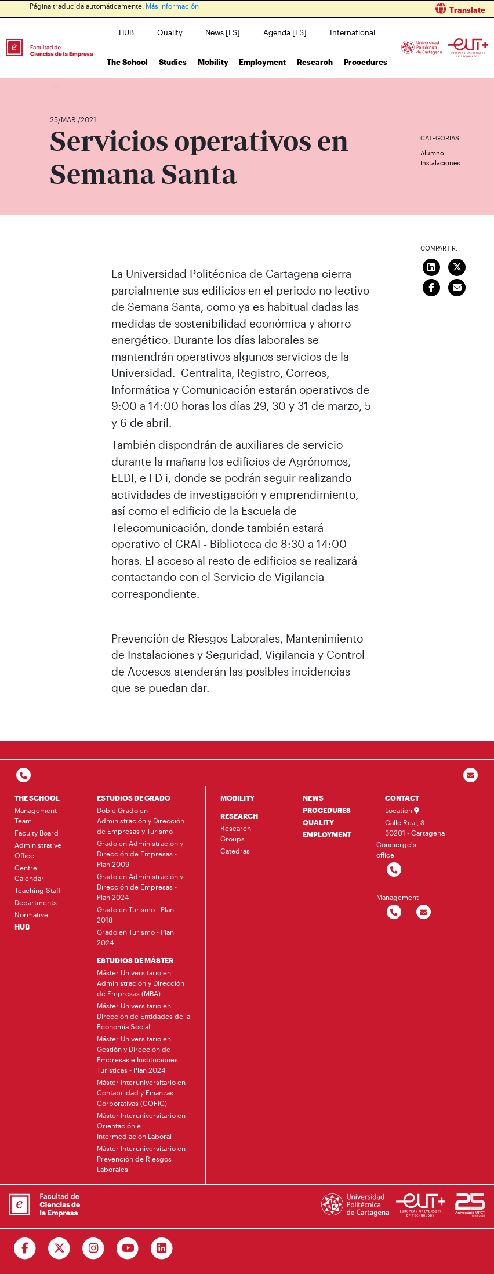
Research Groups (235, 833)
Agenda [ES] (285, 32)
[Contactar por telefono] (23, 775)
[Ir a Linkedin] (162, 1248)
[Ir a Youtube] (127, 1248)
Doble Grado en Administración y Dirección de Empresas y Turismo (140, 820)
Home (60, 85)
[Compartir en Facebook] (431, 286)
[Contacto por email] (470, 775)
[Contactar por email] (423, 912)
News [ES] (222, 32)
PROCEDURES (327, 810)
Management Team (35, 815)
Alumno (432, 153)
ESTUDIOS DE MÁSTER (135, 960)
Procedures (365, 62)
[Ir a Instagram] (93, 1248)
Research (315, 62)
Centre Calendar (29, 872)
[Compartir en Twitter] (457, 266)
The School (127, 62)
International (352, 32)
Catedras (235, 851)
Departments (35, 902)
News (82, 85)
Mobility (213, 62)
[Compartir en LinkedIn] (431, 266)
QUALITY (318, 822)
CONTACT (402, 798)
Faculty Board (36, 833)
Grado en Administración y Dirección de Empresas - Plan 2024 (140, 886)
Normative (31, 914)
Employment (262, 62)
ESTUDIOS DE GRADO (133, 798)
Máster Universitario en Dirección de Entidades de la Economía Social (143, 1015)
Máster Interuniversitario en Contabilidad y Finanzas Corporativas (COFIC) (141, 1092)
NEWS (313, 798)
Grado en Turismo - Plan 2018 (135, 914)
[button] (375, 9)
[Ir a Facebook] (25, 1248)
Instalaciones (440, 162)
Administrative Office (37, 850)
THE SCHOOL (37, 798)
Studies (173, 62)
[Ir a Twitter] (59, 1248)
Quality (170, 32)
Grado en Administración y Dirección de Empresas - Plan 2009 (140, 853)
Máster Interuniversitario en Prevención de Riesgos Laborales (141, 1158)
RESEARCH (239, 816)
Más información (172, 6)
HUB (126, 32)
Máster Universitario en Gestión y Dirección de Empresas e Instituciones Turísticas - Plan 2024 (137, 1054)
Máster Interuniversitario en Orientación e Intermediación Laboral (141, 1125)
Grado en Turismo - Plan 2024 (135, 937)
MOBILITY (237, 798)
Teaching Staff (37, 890)
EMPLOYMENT (327, 834)
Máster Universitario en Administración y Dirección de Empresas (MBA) (140, 982)
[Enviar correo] (457, 286)
